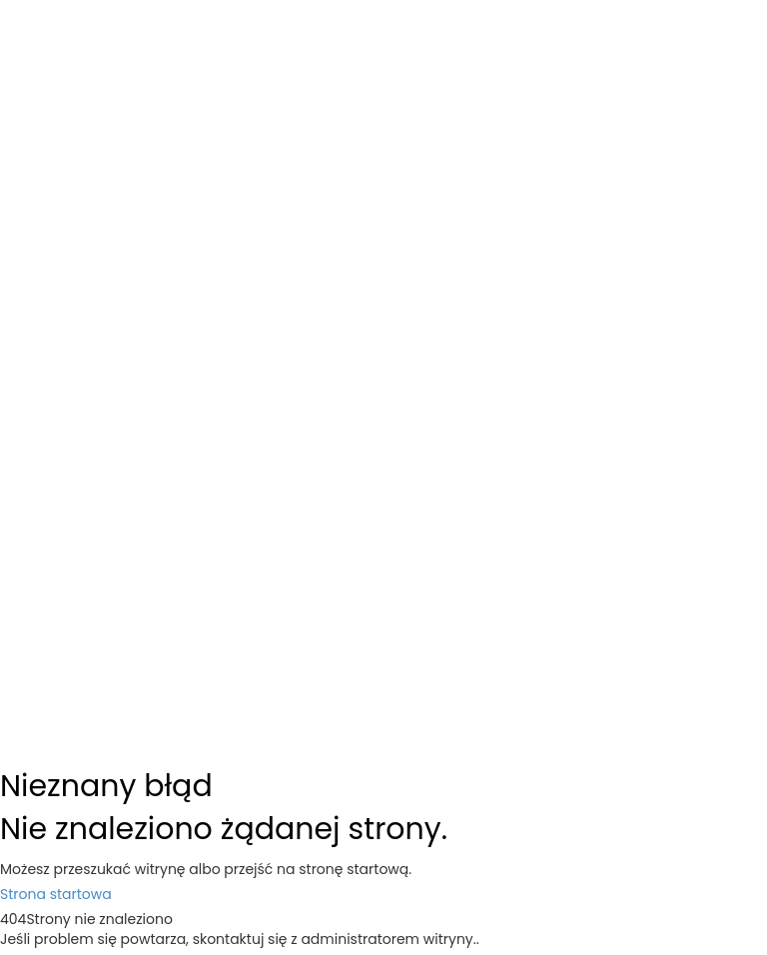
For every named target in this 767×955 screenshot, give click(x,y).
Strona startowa (56, 894)
